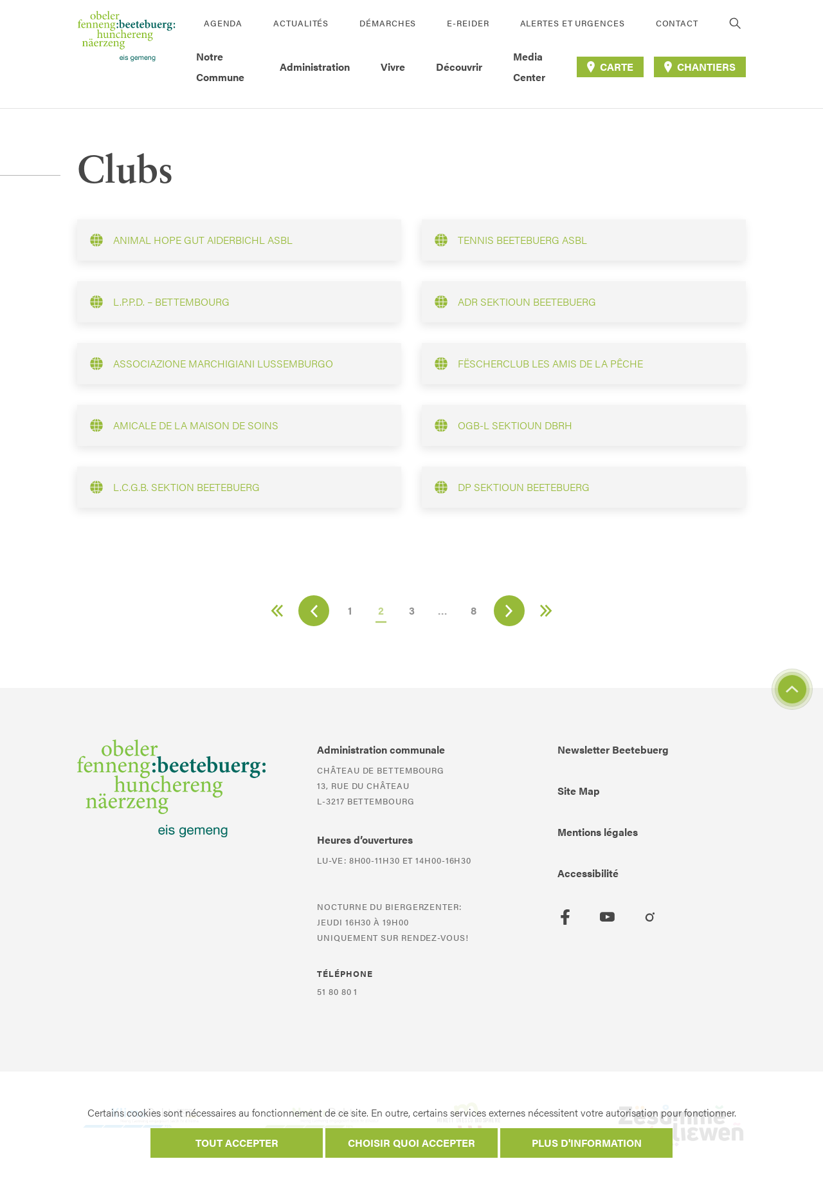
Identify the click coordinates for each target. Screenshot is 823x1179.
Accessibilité (588, 873)
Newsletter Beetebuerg (613, 749)
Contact (677, 23)
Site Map (578, 790)
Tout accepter (236, 1142)
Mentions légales (597, 831)
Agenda (223, 23)
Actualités (301, 23)
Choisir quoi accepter (411, 1142)
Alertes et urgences (572, 23)
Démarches (387, 23)
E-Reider (468, 23)
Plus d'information (587, 1142)
